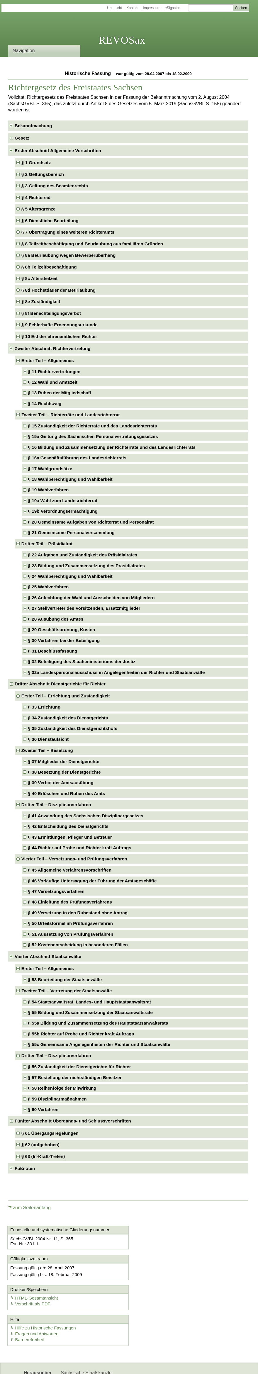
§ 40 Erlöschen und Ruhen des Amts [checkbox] (66, 793)
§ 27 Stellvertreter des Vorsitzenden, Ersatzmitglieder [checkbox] (84, 608)
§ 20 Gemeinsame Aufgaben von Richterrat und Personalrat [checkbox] (91, 521)
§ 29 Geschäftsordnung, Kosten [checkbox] (61, 629)
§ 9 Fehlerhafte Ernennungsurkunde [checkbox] (59, 324)
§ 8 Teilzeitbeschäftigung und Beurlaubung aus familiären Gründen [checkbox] (92, 243)
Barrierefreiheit (27, 1309)
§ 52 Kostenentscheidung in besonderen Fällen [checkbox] (78, 944)
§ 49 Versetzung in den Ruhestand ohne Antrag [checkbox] (78, 912)
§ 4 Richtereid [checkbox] (36, 197)
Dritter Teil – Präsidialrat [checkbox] (46, 543)
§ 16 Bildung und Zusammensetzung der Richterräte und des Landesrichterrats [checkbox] (112, 447)
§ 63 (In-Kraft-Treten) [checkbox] (43, 1156)
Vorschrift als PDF (156, 1273)
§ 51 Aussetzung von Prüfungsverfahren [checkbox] (70, 934)
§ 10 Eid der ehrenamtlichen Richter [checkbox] (59, 336)
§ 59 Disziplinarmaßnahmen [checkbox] (57, 1098)
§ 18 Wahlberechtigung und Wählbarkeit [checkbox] (70, 479)
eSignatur (172, 8)
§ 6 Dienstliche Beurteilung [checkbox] (50, 220)
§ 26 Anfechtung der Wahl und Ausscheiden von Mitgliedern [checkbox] (91, 597)
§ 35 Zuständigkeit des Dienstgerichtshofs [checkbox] (73, 728)
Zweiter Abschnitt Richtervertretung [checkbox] (53, 348)
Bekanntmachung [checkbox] (33, 125)
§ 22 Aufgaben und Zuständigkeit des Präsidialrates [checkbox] (82, 554)
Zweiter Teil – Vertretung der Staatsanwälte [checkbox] (66, 990)
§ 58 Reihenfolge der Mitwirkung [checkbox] (62, 1088)
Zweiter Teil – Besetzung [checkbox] (47, 750)
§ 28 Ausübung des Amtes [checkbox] (56, 618)
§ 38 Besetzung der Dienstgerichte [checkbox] (64, 772)
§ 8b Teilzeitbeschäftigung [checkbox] (49, 266)
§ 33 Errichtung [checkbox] (44, 706)
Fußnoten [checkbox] (25, 1168)
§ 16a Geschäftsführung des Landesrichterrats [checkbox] (77, 457)
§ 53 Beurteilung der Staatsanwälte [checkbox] (65, 979)
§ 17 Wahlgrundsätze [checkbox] (50, 468)
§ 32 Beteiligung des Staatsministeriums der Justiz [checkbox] (81, 661)
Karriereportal (102, 1364)
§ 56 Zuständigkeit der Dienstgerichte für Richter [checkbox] (79, 1066)
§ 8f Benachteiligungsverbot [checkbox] (51, 313)
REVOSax (122, 40)
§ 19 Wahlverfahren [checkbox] (48, 489)
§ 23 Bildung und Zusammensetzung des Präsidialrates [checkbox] (86, 565)
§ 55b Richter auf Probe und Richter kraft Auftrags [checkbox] (81, 1033)
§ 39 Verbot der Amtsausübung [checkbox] (61, 782)
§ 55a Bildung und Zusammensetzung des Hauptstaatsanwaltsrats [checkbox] (98, 1022)
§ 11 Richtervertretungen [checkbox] (54, 371)
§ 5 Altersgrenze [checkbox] (38, 208)
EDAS (128, 1364)
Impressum (151, 8)
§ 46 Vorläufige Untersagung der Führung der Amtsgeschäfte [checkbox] (92, 880)
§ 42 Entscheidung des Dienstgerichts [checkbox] (68, 826)
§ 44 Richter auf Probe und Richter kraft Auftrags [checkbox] (79, 847)
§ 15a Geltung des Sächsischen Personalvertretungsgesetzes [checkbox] (93, 436)
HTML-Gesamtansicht (160, 1267)
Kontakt (132, 8)
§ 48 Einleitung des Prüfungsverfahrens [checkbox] (70, 901)
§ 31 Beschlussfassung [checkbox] (52, 650)
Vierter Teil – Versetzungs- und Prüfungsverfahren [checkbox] (74, 858)
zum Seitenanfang (29, 1207)
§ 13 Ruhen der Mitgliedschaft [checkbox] (59, 392)
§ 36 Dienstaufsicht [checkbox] (48, 739)
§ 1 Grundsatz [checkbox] (36, 162)
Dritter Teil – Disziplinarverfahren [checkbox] (56, 804)
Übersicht (114, 8)
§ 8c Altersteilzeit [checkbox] (39, 278)
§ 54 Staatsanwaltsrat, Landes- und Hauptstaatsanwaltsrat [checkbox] (89, 1001)
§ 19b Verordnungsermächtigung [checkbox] (63, 511)
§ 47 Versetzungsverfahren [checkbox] (56, 891)
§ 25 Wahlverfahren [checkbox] (48, 586)
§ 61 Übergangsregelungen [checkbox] (50, 1133)
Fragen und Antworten (35, 1303)
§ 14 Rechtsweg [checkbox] (45, 403)
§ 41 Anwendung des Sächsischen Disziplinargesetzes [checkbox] (85, 815)
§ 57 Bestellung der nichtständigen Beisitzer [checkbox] (75, 1077)
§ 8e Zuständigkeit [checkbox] (40, 301)
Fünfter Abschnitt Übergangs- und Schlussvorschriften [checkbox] (73, 1120)
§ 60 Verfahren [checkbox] (43, 1109)
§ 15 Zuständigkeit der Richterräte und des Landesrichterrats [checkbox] (92, 425)
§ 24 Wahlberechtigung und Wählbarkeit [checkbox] (70, 576)
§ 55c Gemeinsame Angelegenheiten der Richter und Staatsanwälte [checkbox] (99, 1044)
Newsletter (71, 1364)
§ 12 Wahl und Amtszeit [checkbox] (53, 382)
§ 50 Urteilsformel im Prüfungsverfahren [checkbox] (70, 923)
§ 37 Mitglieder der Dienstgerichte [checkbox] (63, 761)
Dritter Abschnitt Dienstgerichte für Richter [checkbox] (60, 683)
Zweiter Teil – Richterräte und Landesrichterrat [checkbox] (70, 414)
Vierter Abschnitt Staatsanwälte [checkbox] (48, 956)
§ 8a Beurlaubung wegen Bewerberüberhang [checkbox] (68, 255)
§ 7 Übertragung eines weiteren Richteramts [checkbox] (67, 232)
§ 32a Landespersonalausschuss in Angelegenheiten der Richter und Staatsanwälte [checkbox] (116, 672)
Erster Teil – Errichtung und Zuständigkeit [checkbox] (65, 695)
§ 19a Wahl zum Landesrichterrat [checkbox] (63, 500)
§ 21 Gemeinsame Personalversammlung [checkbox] (71, 532)
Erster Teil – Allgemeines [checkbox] (47, 360)
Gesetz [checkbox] (22, 137)
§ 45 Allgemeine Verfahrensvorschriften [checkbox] (70, 869)
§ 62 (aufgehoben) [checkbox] (40, 1144)
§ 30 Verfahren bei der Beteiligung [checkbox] (64, 640)
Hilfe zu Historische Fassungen (43, 1297)
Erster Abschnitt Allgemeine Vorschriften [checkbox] (58, 150)
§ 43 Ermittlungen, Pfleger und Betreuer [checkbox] (70, 837)
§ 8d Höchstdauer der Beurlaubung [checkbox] (58, 290)
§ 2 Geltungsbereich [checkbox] (42, 174)
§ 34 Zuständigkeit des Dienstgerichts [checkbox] (68, 717)
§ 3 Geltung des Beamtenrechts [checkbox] (54, 185)
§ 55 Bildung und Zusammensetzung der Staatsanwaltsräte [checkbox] (90, 1012)
